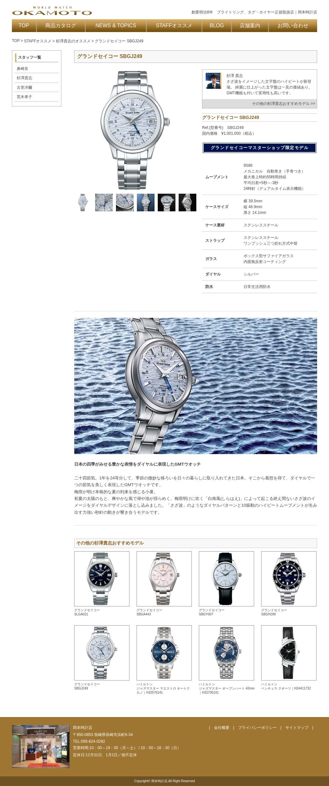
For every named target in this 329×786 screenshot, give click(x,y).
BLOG (217, 25)
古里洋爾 (24, 87)
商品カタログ (60, 25)
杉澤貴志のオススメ (73, 41)
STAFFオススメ (174, 25)
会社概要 (221, 727)
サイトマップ (296, 727)
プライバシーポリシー (257, 727)
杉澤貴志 (24, 78)
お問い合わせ (293, 25)
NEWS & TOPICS (115, 25)
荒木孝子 (24, 97)
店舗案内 (250, 25)
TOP (24, 25)
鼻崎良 (22, 68)
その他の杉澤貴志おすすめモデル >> (283, 103)
